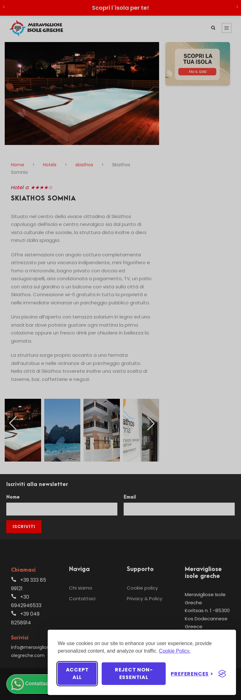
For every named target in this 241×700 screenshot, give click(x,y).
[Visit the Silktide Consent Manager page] (222, 673)
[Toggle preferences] (192, 674)
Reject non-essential (134, 673)
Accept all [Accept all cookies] (77, 673)
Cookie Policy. (174, 651)
